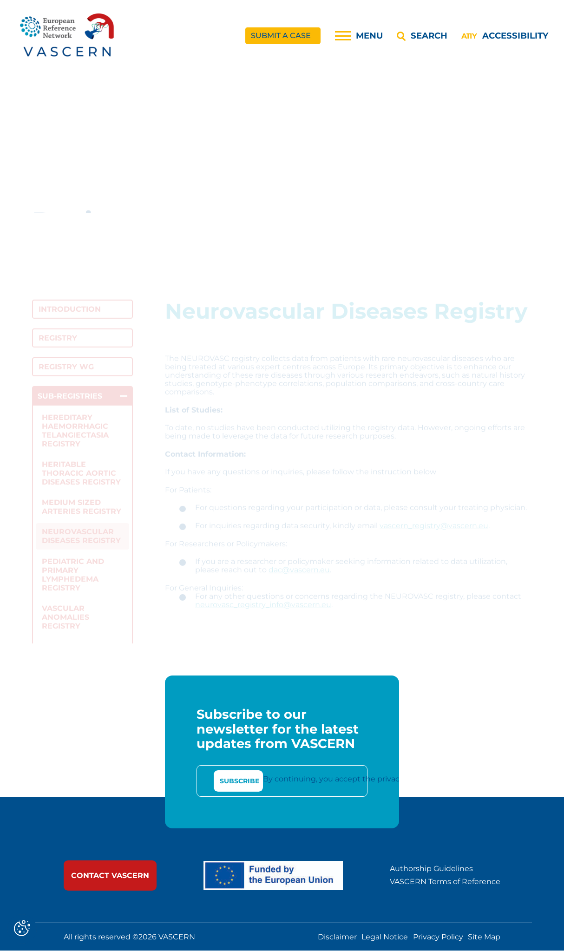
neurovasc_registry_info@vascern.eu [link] (263, 612)
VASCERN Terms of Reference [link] (445, 882)
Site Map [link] (484, 937)
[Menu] (359, 36)
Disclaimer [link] (337, 937)
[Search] (422, 36)
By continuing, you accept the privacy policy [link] (345, 779)
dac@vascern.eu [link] (299, 577)
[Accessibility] (504, 36)
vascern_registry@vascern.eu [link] (434, 533)
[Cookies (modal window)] (22, 929)
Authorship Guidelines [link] (431, 869)
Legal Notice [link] (384, 937)
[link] (68, 36)
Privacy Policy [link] (438, 937)
